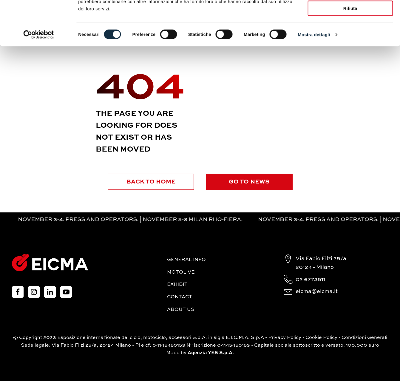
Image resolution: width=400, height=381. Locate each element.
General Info (186, 259)
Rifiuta (350, 50)
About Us (180, 309)
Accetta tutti (350, 14)
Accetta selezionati (350, 32)
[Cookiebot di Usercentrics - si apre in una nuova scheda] (39, 76)
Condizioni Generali (364, 337)
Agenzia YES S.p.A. (211, 353)
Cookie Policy (321, 337)
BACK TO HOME (150, 182)
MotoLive (180, 272)
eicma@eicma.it (317, 291)
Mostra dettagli (314, 76)
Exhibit (177, 284)
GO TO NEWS (249, 182)
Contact (179, 297)
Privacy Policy (284, 337)
